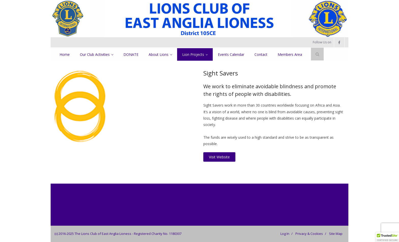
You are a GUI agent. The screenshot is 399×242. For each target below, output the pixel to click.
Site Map (336, 233)
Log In (284, 233)
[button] (387, 237)
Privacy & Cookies (309, 233)
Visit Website (219, 157)
